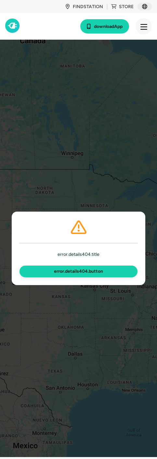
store (122, 6)
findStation (84, 6)
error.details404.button (78, 271)
